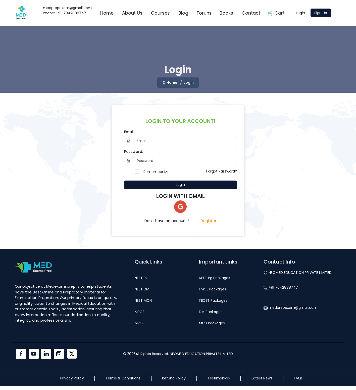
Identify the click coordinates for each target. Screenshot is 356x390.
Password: (133, 151)
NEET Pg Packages (214, 277)
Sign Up (320, 12)
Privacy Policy (72, 378)
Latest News (261, 378)
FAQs (298, 378)
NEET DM (142, 289)
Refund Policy (174, 378)
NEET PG (141, 277)
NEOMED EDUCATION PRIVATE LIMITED (298, 272)
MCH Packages (212, 323)
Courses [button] (160, 13)
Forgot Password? (221, 171)
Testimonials (219, 378)
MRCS (139, 311)
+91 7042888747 (281, 287)
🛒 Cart (276, 13)
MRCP (139, 323)
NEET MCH (143, 300)
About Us (132, 13)
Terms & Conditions (123, 378)
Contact (251, 13)
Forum (204, 13)
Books (226, 13)
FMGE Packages (212, 289)
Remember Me (156, 171)
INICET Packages (213, 300)
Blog (183, 13)
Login (300, 12)
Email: (129, 131)
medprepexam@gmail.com (290, 307)
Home (107, 13)
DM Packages (210, 311)
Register (208, 220)
